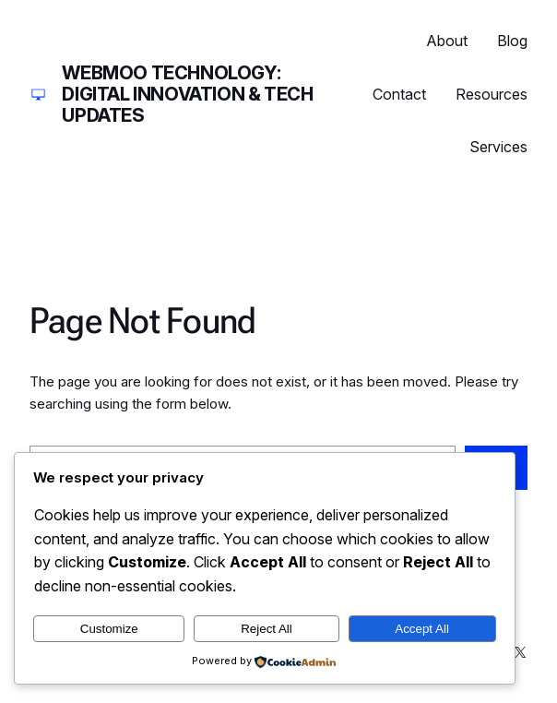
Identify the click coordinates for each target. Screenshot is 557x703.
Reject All (266, 629)
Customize (109, 629)
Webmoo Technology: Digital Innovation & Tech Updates (187, 94)
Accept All (422, 629)
